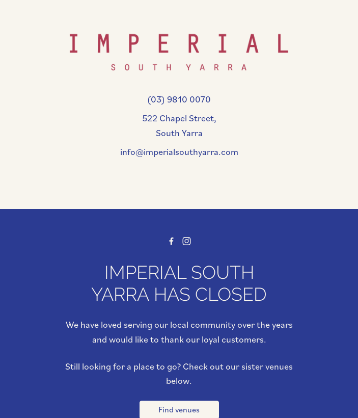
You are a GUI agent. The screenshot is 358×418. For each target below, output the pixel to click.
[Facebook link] (171, 241)
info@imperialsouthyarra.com (179, 152)
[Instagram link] (187, 241)
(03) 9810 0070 (179, 99)
